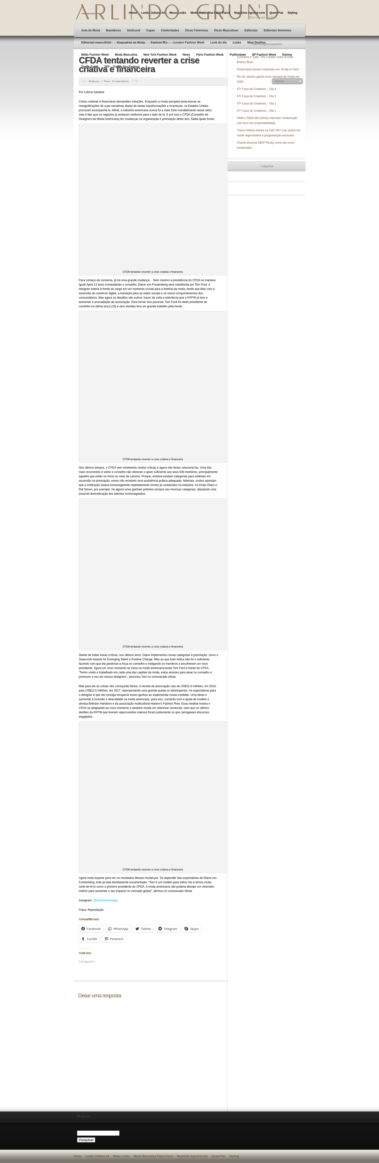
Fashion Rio (159, 42)
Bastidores (113, 30)
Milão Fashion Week (95, 54)
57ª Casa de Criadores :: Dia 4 (256, 89)
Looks (237, 42)
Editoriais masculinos (96, 42)
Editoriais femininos (278, 30)
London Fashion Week (189, 42)
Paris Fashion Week (210, 54)
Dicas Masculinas (226, 30)
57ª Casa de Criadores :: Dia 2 (256, 103)
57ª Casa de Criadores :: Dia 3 (256, 96)
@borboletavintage (105, 900)
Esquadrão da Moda (131, 42)
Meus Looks (177, 13)
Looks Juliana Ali (153, 13)
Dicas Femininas (196, 30)
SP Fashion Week (264, 54)
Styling (292, 13)
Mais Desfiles (256, 42)
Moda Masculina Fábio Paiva (210, 13)
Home (133, 13)
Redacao (94, 81)
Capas (150, 30)
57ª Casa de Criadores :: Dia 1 (256, 110)
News (186, 54)
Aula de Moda (90, 30)
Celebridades (170, 30)
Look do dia (219, 42)
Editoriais (251, 30)
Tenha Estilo (89, 66)
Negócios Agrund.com (249, 13)
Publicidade (238, 54)
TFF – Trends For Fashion (122, 66)
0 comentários (120, 81)
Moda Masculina (126, 54)
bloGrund (133, 30)
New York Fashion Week (159, 54)
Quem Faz (276, 13)
